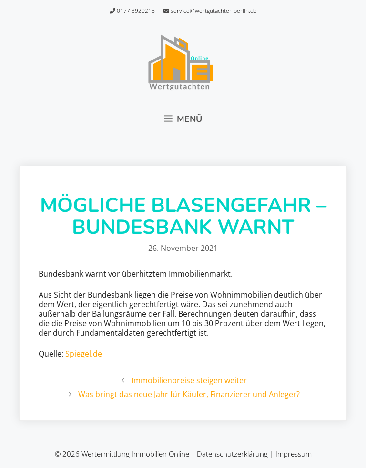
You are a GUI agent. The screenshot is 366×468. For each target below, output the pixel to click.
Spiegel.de (83, 354)
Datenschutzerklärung (232, 453)
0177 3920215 (132, 11)
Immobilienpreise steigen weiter (189, 380)
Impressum (293, 453)
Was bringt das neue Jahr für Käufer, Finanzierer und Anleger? (189, 394)
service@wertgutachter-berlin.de (210, 11)
